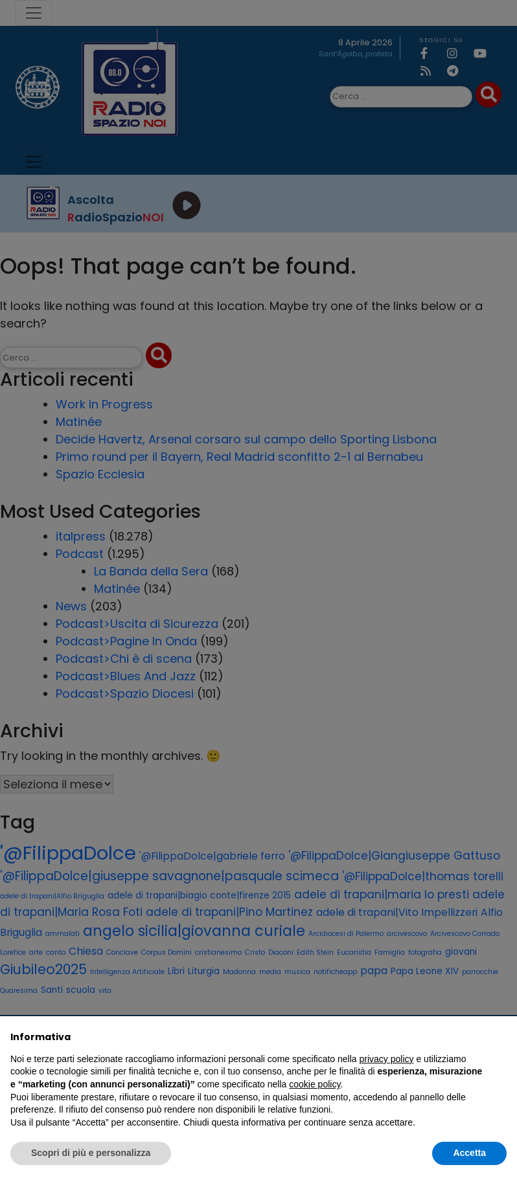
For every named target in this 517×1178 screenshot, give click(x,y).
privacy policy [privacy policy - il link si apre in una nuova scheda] (387, 1059)
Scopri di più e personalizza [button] (90, 1153)
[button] (500, 1037)
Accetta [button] (469, 1153)
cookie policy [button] (314, 1084)
